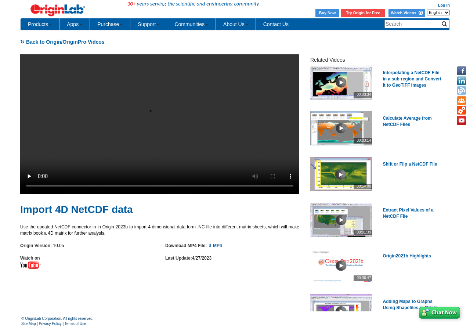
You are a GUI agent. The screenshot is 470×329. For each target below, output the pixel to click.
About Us (235, 24)
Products (40, 24)
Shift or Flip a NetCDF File (410, 164)
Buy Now (327, 13)
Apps (74, 24)
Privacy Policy (50, 324)
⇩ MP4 (215, 245)
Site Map (28, 324)
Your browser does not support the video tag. (159, 124)
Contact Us (276, 24)
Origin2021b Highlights (407, 255)
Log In (444, 5)
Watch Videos (407, 13)
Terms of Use (75, 324)
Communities (191, 24)
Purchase (110, 24)
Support (148, 24)
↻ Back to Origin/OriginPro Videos (62, 42)
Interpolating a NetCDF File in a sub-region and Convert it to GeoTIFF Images (412, 79)
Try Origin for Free (363, 13)
